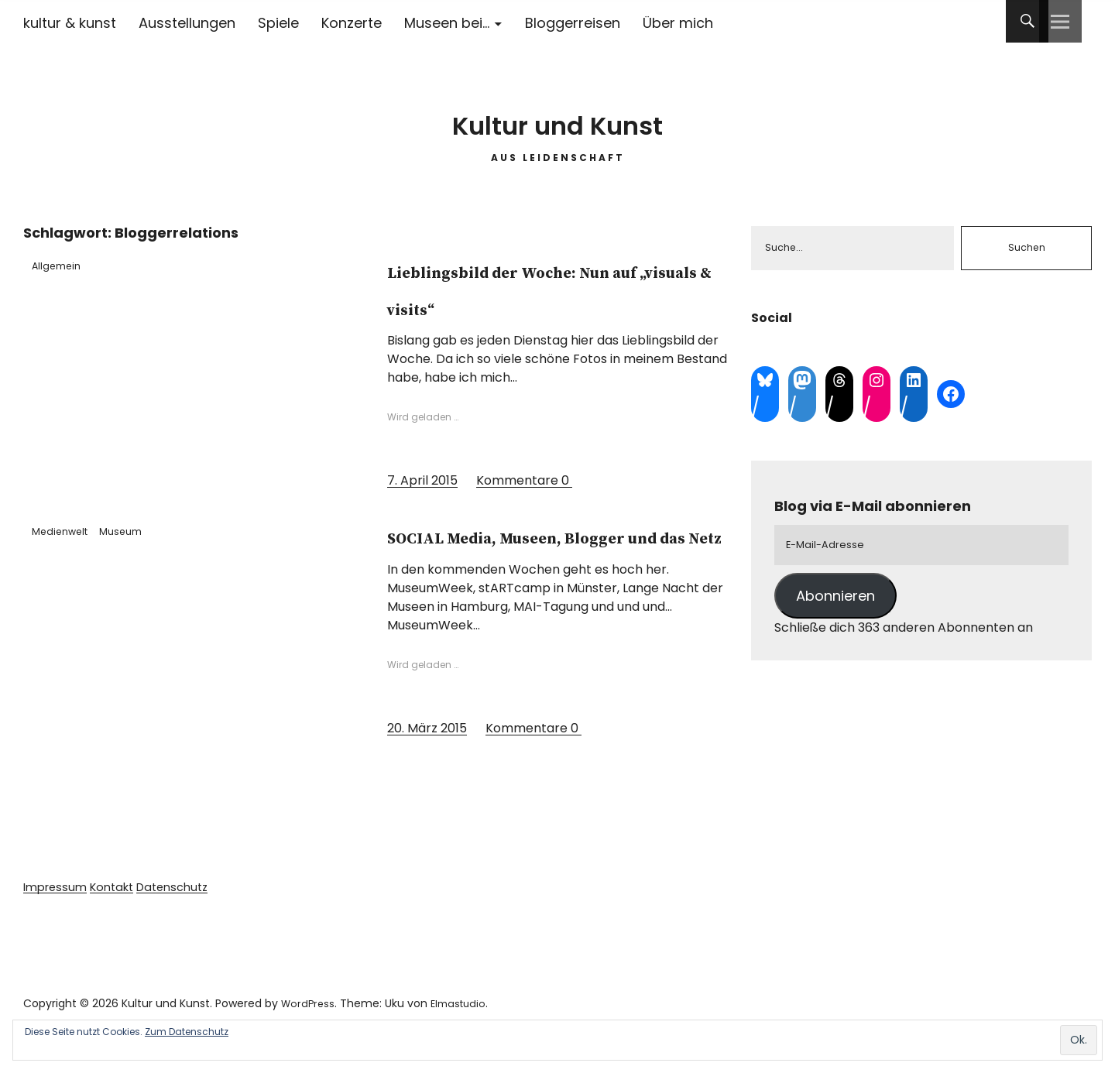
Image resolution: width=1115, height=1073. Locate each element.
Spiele (278, 23)
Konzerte (351, 23)
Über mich (678, 23)
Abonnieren (835, 602)
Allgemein (64, 265)
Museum (141, 530)
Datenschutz (186, 924)
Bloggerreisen (572, 23)
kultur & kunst (69, 23)
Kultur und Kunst (558, 115)
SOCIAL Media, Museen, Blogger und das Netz (548, 553)
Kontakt (119, 924)
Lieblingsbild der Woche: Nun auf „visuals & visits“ (556, 288)
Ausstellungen (187, 23)
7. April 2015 (422, 480)
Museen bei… (446, 23)
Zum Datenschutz (186, 1031)
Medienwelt (68, 530)
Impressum (57, 924)
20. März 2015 (427, 764)
